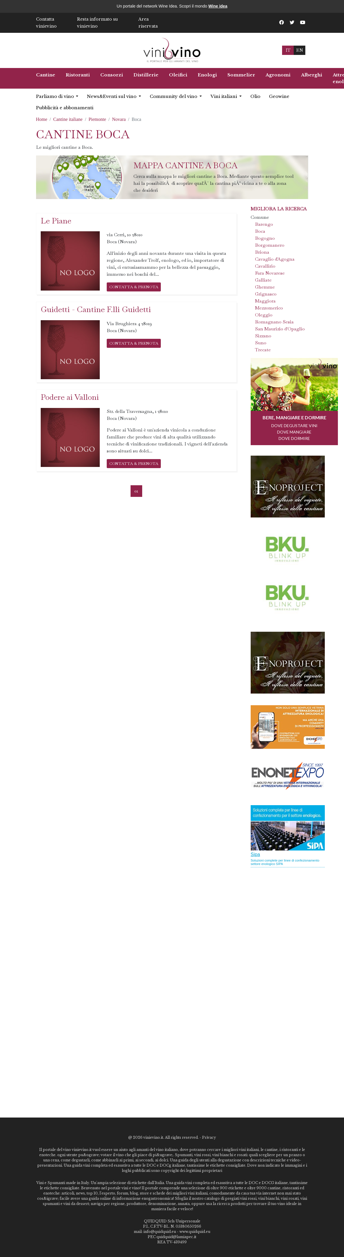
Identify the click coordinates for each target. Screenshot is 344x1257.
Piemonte (97, 119)
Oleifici (178, 75)
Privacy (209, 1137)
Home (41, 119)
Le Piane (56, 221)
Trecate (263, 350)
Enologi (207, 75)
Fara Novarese (270, 273)
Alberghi (311, 75)
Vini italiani (224, 96)
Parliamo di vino (55, 96)
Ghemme (265, 287)
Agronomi (277, 75)
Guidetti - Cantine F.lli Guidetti (96, 309)
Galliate (263, 280)
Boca (260, 231)
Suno (260, 343)
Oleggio (263, 315)
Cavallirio (265, 266)
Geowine (279, 96)
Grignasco (266, 294)
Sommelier (241, 75)
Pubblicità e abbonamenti (64, 107)
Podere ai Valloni (70, 397)
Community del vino (174, 96)
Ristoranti (78, 75)
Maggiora (265, 301)
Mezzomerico (269, 308)
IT (288, 50)
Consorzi (111, 75)
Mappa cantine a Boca (185, 165)
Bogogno (265, 238)
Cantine (45, 75)
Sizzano (263, 336)
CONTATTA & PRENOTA (133, 286)
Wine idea (217, 6)
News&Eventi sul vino (112, 96)
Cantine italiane (68, 119)
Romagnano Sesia (274, 322)
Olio (255, 96)
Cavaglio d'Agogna (275, 259)
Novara (119, 119)
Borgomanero (269, 245)
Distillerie (145, 75)
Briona (262, 252)
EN (299, 50)
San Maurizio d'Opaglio (280, 329)
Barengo (264, 224)
